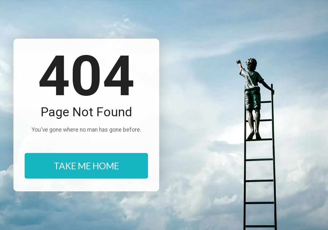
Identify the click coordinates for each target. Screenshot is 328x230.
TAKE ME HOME (86, 165)
